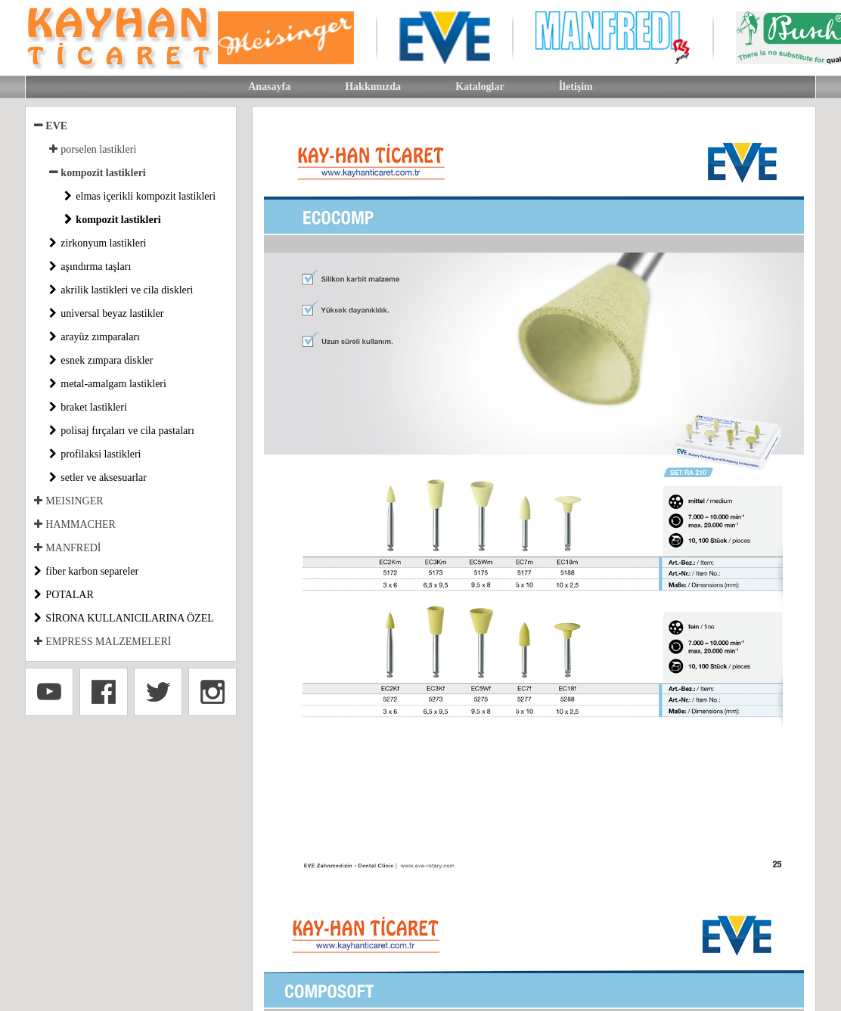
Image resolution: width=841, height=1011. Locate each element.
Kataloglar (479, 86)
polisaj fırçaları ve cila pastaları (127, 430)
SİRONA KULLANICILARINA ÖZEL (129, 618)
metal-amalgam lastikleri (113, 383)
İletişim (576, 86)
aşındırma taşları (96, 266)
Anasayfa (269, 86)
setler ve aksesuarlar (104, 477)
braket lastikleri (93, 407)
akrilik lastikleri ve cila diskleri (127, 290)
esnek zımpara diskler (107, 360)
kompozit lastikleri (118, 219)
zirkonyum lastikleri (103, 243)
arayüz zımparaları (100, 337)
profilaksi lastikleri (101, 454)
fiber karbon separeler (91, 571)
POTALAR (69, 594)
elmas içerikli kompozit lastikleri (146, 196)
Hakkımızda (373, 86)
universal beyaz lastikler (112, 313)
